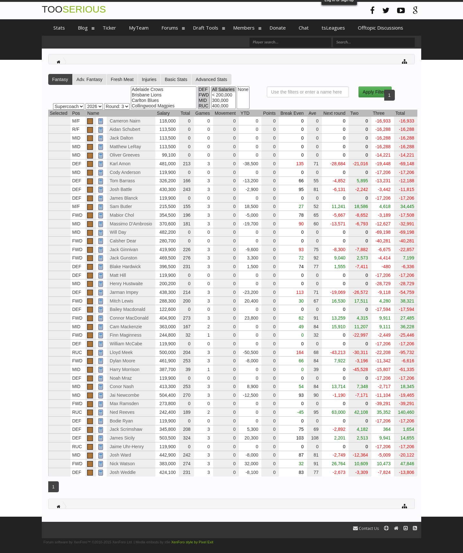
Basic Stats (176, 79)
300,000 (223, 100)
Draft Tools (205, 27)
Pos (76, 113)
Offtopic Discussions (380, 27)
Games (202, 113)
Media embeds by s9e (153, 542)
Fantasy (60, 79)
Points (269, 113)
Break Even (292, 113)
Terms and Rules (406, 542)
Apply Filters (375, 92)
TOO (74, 9)
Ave (312, 113)
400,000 (223, 106)
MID (204, 100)
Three (379, 113)
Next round (334, 113)
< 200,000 (223, 95)
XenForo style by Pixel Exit (192, 542)
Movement (225, 113)
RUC (204, 106)
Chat (304, 27)
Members (244, 27)
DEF (204, 89)
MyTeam (139, 27)
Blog (83, 27)
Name (93, 113)
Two (354, 113)
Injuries (149, 79)
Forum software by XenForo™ (88, 542)
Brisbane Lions (163, 95)
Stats (59, 27)
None (243, 89)
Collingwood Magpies (163, 106)
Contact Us (366, 528)
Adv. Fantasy (90, 79)
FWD (204, 95)
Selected (58, 113)
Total (185, 113)
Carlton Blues (163, 100)
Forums (169, 27)
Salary (163, 113)
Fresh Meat (122, 79)
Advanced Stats (211, 79)
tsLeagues (333, 27)
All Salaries (223, 89)
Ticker (109, 27)
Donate (277, 27)
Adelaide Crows (163, 89)
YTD (245, 113)
